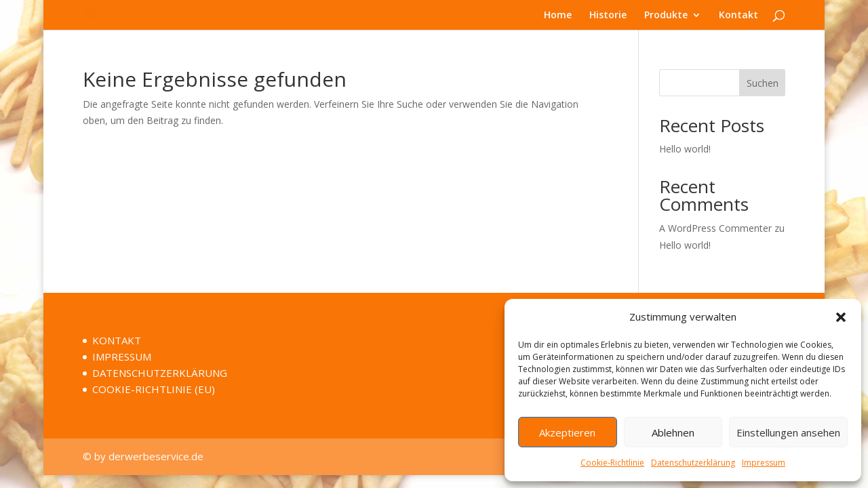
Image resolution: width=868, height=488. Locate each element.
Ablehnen (673, 432)
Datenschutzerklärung (693, 462)
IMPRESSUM (121, 356)
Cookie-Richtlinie (612, 462)
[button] (841, 317)
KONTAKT (116, 340)
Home (558, 15)
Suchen (762, 83)
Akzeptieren (567, 432)
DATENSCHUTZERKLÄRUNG (159, 373)
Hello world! (685, 148)
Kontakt (738, 15)
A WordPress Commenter (715, 228)
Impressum (763, 462)
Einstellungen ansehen (788, 432)
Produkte (666, 15)
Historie (608, 15)
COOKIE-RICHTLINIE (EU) (153, 389)
